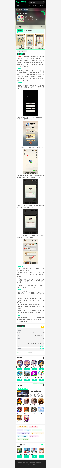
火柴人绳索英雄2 (37, 430)
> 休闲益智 (25, 9)
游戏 (23, 5)
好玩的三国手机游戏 (21, 51)
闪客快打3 (27, 430)
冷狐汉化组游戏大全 (22, 436)
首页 (17, 5)
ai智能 (35, 5)
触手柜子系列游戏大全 (37, 433)
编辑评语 (20, 30)
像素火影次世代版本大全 (23, 433)
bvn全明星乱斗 (33, 426)
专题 (41, 5)
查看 (20, 456)
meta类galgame (34, 436)
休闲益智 (32, 16)
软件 (29, 5)
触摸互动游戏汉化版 (22, 426)
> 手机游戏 (20, 9)
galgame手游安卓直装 (23, 439)
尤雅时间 (20, 430)
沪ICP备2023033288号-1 (30, 464)
